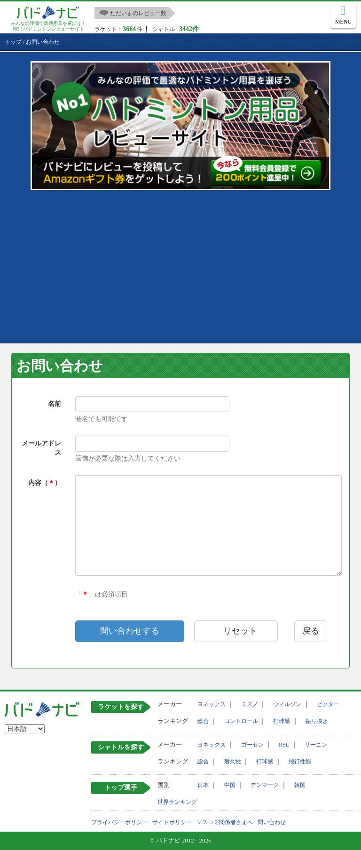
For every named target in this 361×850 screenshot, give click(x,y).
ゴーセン (252, 744)
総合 (203, 721)
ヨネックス (211, 704)
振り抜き (317, 721)
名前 (54, 403)
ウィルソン (287, 704)
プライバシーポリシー (119, 822)
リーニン (316, 744)
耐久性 (232, 761)
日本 (203, 785)
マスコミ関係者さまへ (224, 822)
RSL (284, 744)
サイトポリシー (172, 822)
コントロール (241, 721)
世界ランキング (177, 802)
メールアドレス (41, 448)
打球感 (281, 721)
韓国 (300, 785)
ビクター (328, 704)
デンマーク (265, 785)
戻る (310, 631)
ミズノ (249, 704)
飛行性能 (300, 761)
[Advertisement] (183, 265)
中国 (229, 785)
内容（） (44, 482)
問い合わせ (272, 822)
